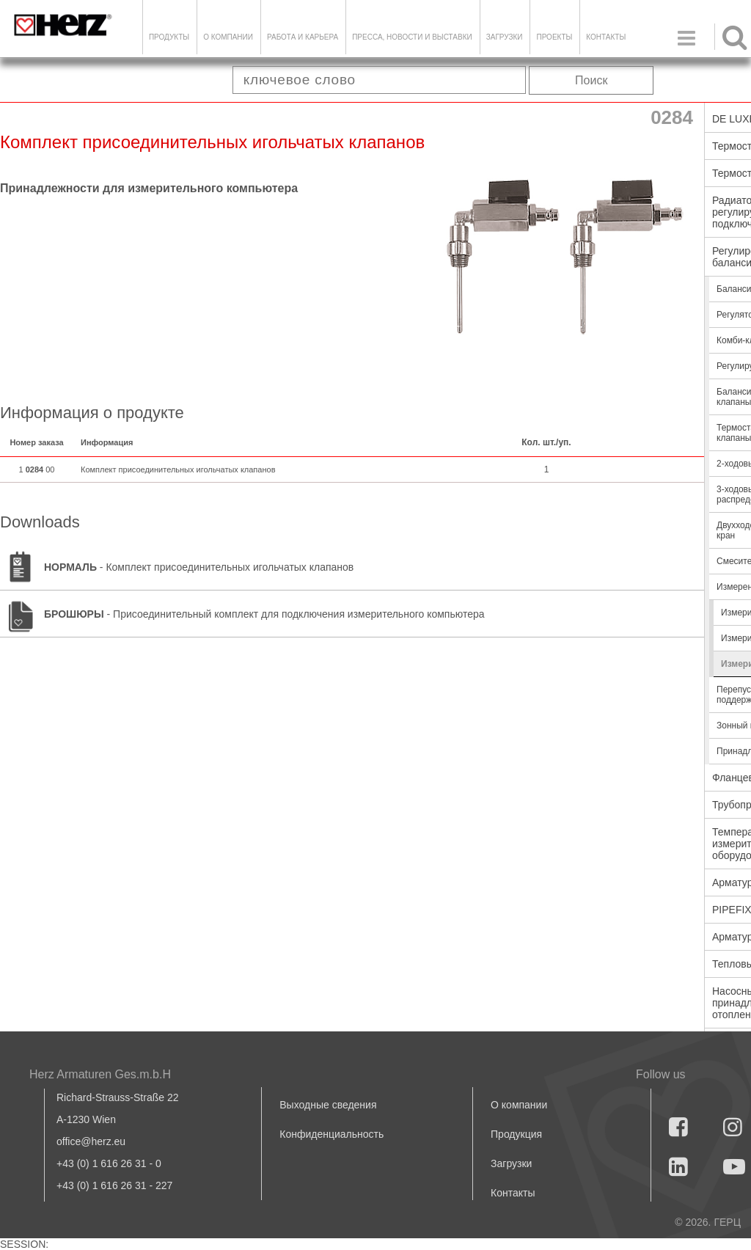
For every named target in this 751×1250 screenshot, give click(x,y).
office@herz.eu (90, 1141)
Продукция (516, 1134)
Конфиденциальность (331, 1134)
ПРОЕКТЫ (554, 37)
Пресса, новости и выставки (412, 37)
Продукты (169, 37)
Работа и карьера (302, 37)
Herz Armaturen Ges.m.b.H (100, 1074)
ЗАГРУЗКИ (504, 37)
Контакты (606, 37)
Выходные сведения (327, 1105)
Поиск (591, 80)
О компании (228, 37)
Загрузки (511, 1163)
